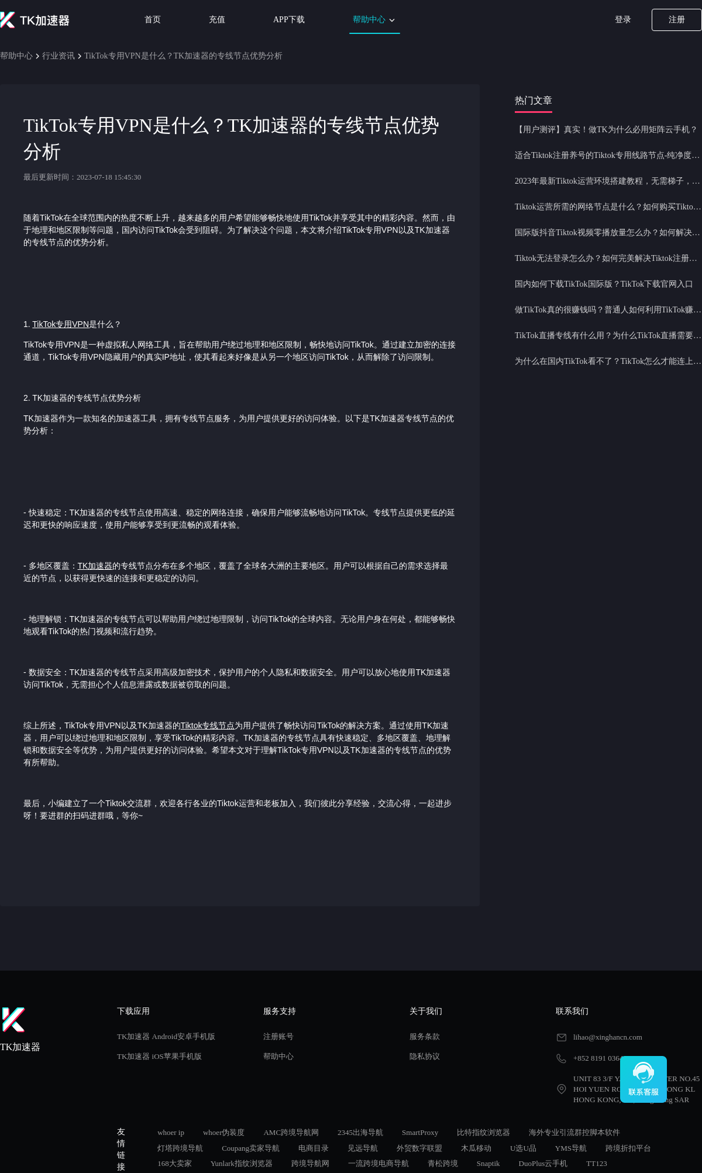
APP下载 (289, 19)
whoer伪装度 (224, 1132)
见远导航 (362, 1148)
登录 (623, 19)
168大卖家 (174, 1163)
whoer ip (170, 1132)
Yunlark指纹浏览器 (242, 1163)
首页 (152, 19)
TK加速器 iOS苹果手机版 (159, 1056)
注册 (677, 19)
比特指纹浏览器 (483, 1132)
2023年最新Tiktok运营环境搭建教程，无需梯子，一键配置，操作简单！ (608, 181)
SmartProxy (420, 1132)
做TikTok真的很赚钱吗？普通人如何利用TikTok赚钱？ (608, 309)
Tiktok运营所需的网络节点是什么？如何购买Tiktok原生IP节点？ (608, 206)
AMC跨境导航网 (291, 1132)
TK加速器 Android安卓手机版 (166, 1036)
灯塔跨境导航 (180, 1148)
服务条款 (425, 1036)
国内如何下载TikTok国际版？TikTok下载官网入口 (604, 284)
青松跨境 (443, 1163)
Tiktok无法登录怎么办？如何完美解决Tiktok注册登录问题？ (608, 258)
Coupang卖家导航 (251, 1148)
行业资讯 (58, 55)
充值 (217, 19)
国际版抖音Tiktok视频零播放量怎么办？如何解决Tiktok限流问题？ (608, 232)
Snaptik (488, 1163)
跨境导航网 (310, 1163)
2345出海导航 (360, 1132)
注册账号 (278, 1036)
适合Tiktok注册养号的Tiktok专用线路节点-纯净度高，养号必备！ (608, 155)
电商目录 (313, 1148)
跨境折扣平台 (628, 1148)
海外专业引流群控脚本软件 (574, 1132)
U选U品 (523, 1148)
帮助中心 (375, 20)
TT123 (596, 1163)
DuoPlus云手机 (543, 1163)
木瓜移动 (476, 1148)
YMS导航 (571, 1148)
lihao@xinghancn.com (607, 1037)
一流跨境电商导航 (378, 1163)
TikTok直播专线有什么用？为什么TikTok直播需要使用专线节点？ (608, 335)
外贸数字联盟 (419, 1148)
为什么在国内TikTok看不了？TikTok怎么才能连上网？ (608, 361)
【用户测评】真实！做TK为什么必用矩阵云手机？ (606, 129)
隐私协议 (425, 1056)
